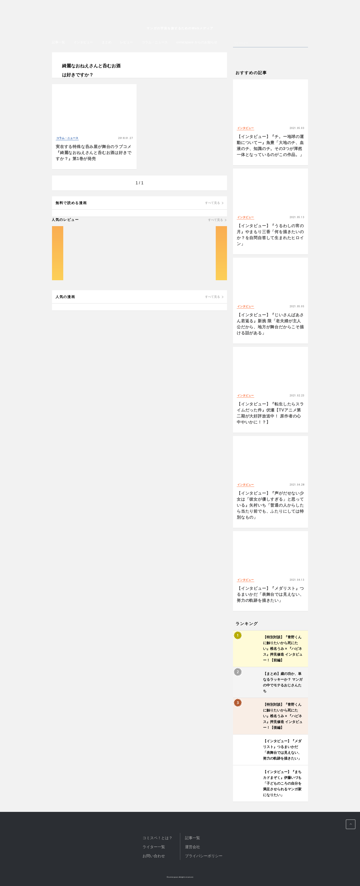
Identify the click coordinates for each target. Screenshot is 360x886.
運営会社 (192, 847)
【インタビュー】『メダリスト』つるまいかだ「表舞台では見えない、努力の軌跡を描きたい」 (270, 594)
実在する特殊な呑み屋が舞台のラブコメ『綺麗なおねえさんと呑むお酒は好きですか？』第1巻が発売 (93, 152)
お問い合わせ (153, 856)
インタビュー (83, 42)
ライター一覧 (153, 847)
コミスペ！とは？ (157, 838)
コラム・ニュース (155, 42)
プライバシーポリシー (203, 856)
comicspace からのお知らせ (196, 42)
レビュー (126, 42)
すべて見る (212, 203)
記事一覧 (58, 42)
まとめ (107, 42)
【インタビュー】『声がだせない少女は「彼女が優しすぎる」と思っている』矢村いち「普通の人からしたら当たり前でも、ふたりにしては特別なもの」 (270, 505)
